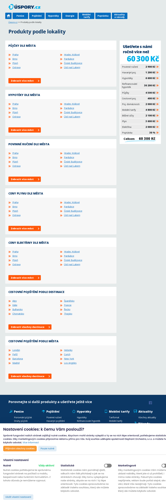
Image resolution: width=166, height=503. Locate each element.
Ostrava (16, 67)
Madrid (16, 362)
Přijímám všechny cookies (19, 448)
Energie (70, 15)
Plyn (138, 121)
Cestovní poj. (138, 98)
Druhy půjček (21, 420)
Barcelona (17, 358)
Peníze (20, 15)
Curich (67, 354)
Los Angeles (70, 362)
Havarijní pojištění (55, 420)
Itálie (14, 305)
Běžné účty (138, 115)
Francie (67, 305)
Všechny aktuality (147, 417)
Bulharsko (17, 309)
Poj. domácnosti (138, 104)
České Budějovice (73, 63)
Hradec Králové (72, 54)
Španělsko (69, 300)
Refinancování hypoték (138, 85)
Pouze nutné (47, 448)
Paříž (15, 354)
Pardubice (69, 58)
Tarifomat (114, 417)
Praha (15, 54)
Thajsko (68, 313)
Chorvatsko (18, 313)
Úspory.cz (12, 22)
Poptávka (103, 15)
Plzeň (15, 63)
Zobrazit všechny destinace (27, 326)
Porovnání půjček (23, 417)
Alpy (14, 300)
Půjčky (138, 92)
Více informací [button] (31, 442)
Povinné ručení (138, 66)
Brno (14, 58)
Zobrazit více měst (22, 80)
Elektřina (138, 126)
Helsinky (68, 350)
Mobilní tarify (86, 16)
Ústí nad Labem (72, 67)
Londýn (16, 350)
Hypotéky (53, 15)
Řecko (67, 309)
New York (69, 358)
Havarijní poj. (138, 72)
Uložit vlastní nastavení (18, 497)
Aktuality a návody (119, 16)
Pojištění (37, 15)
